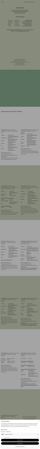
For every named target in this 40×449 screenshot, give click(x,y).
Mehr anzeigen (4, 429)
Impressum (3, 431)
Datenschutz (8, 431)
